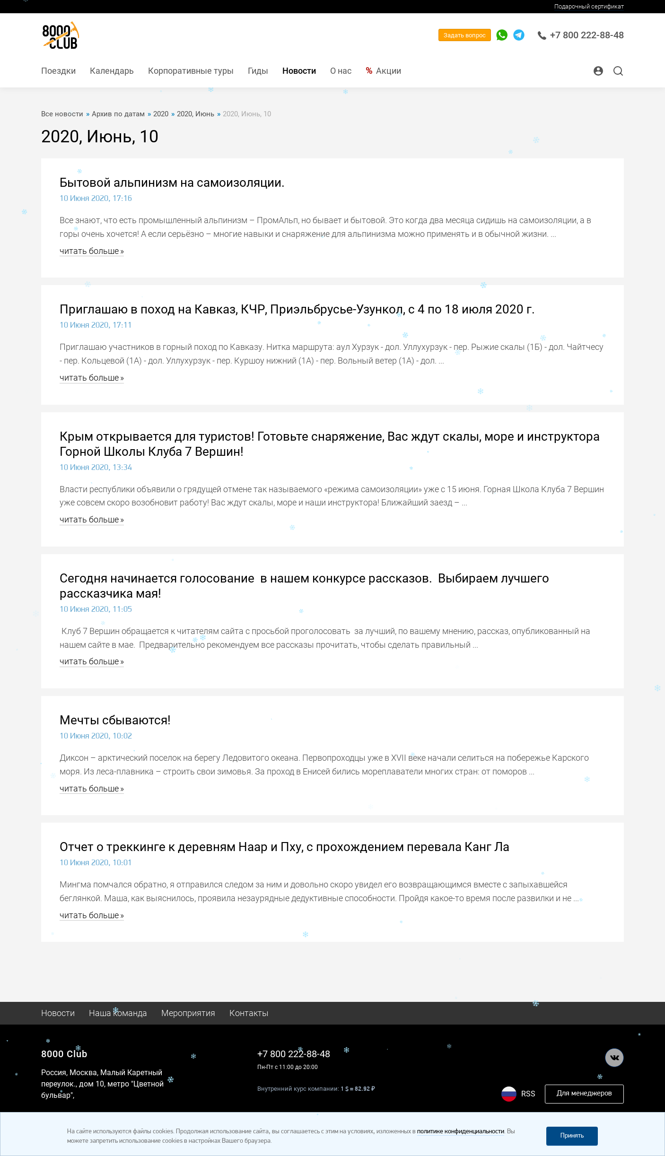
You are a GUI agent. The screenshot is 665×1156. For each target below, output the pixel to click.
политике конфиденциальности (460, 1131)
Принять (572, 1135)
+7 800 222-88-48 (580, 35)
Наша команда (118, 1013)
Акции (388, 71)
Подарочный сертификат (589, 6)
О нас (340, 71)
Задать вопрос (465, 35)
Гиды (258, 71)
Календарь (112, 71)
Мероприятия (188, 1013)
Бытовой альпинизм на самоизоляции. (172, 182)
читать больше (89, 251)
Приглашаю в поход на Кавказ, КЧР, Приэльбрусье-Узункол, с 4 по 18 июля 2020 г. (297, 309)
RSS (528, 1093)
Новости (299, 71)
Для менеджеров (584, 1093)
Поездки (58, 71)
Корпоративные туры (191, 71)
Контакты (249, 1013)
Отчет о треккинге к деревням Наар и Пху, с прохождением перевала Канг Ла (284, 847)
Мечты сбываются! (115, 720)
